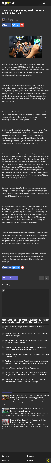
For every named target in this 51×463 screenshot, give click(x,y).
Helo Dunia (30, 461)
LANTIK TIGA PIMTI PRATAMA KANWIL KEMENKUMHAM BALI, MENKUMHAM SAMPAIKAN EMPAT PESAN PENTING (26, 374)
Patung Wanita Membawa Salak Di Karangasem (22, 368)
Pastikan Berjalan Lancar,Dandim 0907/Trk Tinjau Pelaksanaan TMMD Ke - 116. (27, 355)
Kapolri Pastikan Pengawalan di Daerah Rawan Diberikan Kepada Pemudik (25, 328)
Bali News (5, 456)
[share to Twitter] (16, 25)
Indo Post (5, 461)
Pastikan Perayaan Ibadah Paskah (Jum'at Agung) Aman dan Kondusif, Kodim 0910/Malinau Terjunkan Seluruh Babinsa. (26, 362)
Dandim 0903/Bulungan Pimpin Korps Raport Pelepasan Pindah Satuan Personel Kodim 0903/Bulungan (25, 381)
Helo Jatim (30, 456)
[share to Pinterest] (22, 25)
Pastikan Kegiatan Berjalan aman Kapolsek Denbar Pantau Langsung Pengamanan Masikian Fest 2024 (25, 348)
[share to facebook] (6, 25)
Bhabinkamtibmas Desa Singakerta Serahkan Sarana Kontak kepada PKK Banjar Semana (26, 342)
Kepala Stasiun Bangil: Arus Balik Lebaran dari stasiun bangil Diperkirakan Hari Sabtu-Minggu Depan (25, 321)
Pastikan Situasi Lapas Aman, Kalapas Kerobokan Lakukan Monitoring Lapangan (26, 335)
